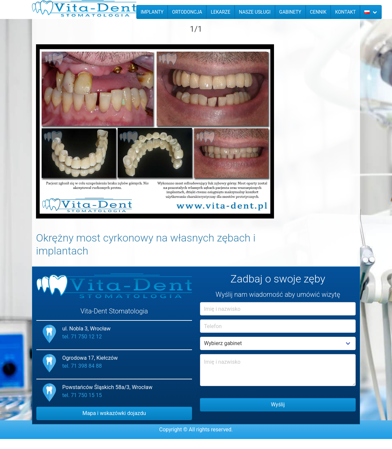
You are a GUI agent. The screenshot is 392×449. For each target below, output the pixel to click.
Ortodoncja (187, 12)
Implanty (152, 12)
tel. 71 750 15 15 (82, 395)
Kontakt (345, 12)
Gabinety (290, 12)
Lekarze (220, 12)
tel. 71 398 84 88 (82, 366)
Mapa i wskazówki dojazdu (114, 413)
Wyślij (278, 404)
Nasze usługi (255, 12)
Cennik (318, 12)
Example (278, 343)
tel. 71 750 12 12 (82, 336)
